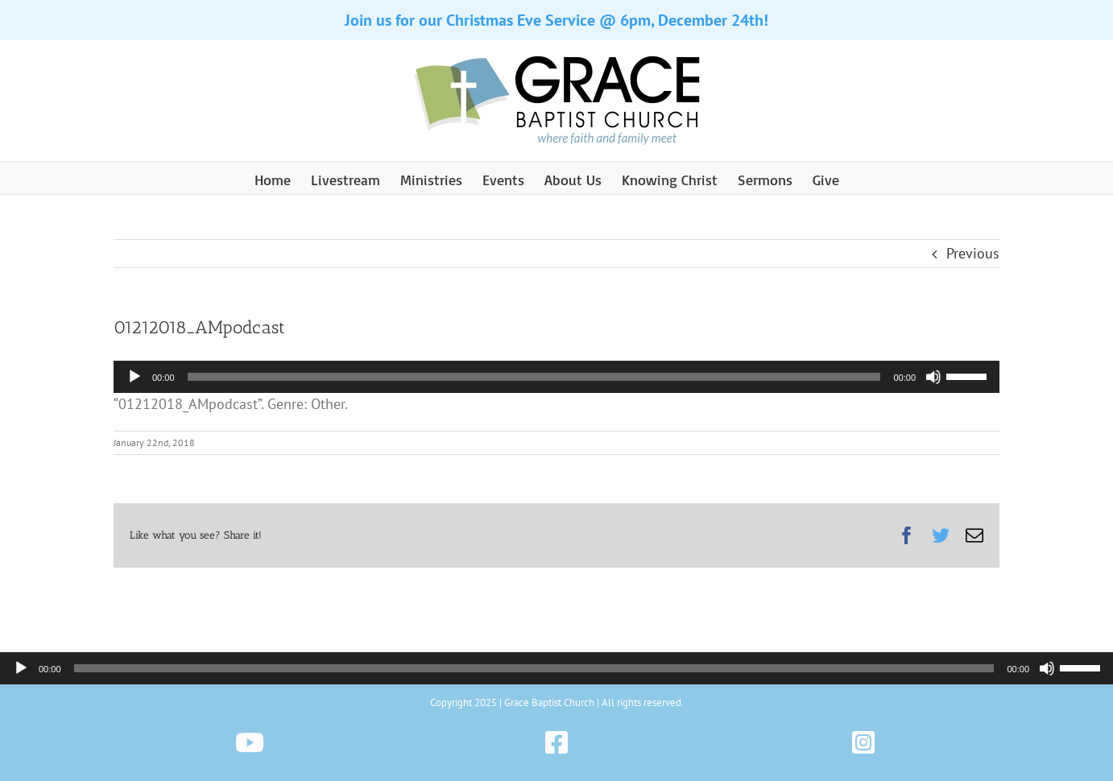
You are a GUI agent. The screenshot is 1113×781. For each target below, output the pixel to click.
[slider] (534, 377)
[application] (556, 377)
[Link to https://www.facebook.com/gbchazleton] (556, 743)
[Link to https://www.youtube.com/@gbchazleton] (249, 743)
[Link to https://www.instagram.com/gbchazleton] (864, 743)
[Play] (134, 377)
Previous (972, 253)
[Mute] (933, 377)
